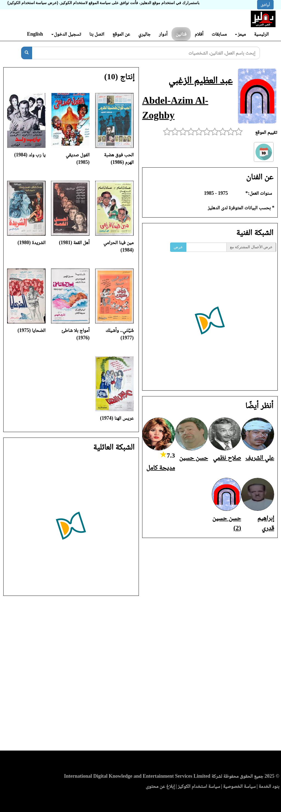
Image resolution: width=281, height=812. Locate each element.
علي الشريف (259, 457)
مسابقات (219, 34)
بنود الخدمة (268, 786)
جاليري (144, 34)
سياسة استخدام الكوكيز (199, 786)
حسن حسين (193, 457)
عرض (178, 247)
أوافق (265, 4)
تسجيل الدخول (66, 34)
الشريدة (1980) (32, 242)
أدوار (163, 34)
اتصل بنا (96, 34)
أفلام (199, 34)
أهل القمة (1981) (74, 242)
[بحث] (26, 53)
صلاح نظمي (227, 457)
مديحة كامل (160, 467)
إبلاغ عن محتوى (160, 786)
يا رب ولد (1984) (30, 154)
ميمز (240, 34)
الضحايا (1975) (32, 330)
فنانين (181, 34)
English (35, 34)
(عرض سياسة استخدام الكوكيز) (32, 3)
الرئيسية (261, 34)
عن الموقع (121, 34)
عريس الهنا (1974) (117, 418)
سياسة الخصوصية (239, 786)
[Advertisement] (140, 675)
